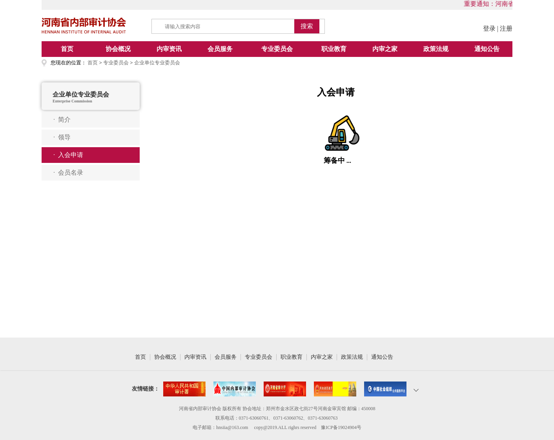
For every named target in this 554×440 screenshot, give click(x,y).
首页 (67, 49)
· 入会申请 (68, 155)
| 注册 (504, 28)
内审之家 (384, 49)
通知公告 (486, 49)
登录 (489, 28)
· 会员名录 (68, 172)
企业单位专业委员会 (157, 63)
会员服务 (220, 49)
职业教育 (333, 49)
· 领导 (62, 137)
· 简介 (62, 119)
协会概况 (118, 49)
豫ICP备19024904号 (341, 427)
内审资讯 (169, 49)
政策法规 (435, 49)
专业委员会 (277, 49)
